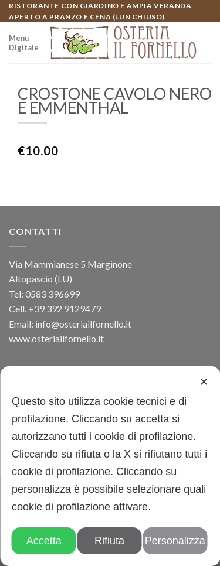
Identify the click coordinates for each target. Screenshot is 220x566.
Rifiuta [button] (109, 541)
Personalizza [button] (175, 541)
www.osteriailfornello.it (56, 338)
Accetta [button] (44, 541)
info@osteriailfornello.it (83, 323)
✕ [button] (203, 382)
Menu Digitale (24, 42)
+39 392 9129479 (64, 308)
